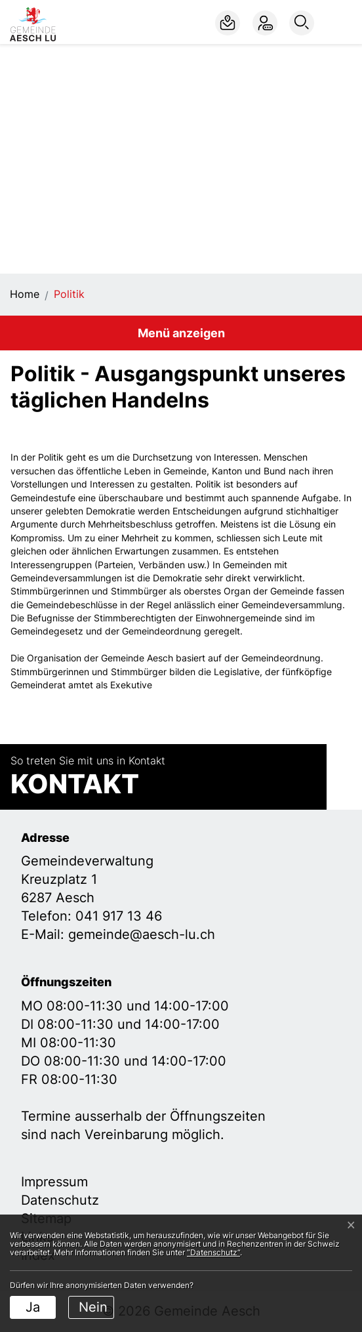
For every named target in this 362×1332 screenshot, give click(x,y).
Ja (33, 1307)
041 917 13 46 (118, 916)
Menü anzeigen (181, 333)
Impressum (54, 1182)
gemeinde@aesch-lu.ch (141, 934)
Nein (93, 1307)
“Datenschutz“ (213, 1252)
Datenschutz (60, 1200)
